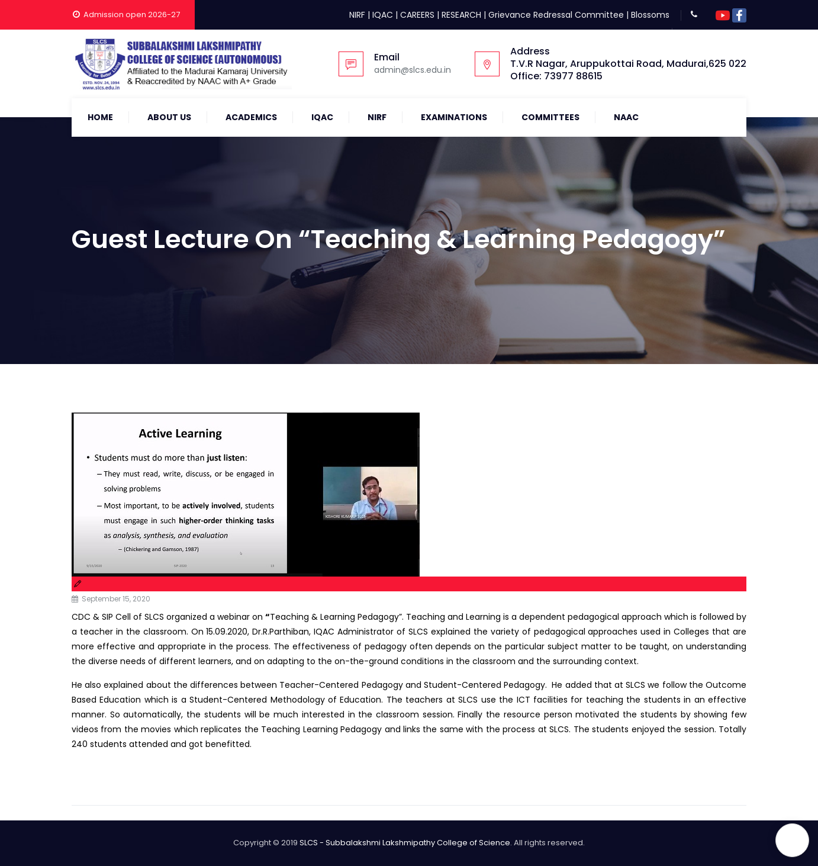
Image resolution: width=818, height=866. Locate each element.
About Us (169, 117)
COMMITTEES (550, 117)
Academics (251, 117)
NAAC (626, 117)
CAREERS (417, 15)
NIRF (357, 15)
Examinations (454, 117)
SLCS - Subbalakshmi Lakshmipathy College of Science (404, 842)
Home (100, 117)
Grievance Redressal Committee (556, 15)
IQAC (382, 15)
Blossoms (650, 15)
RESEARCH (461, 15)
